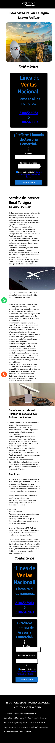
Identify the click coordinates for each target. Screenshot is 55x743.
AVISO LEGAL (20, 702)
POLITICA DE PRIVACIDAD (28, 707)
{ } (27, 660)
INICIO (8, 702)
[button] (5, 5)
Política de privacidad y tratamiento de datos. (30, 174)
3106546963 (28, 113)
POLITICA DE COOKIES (39, 702)
